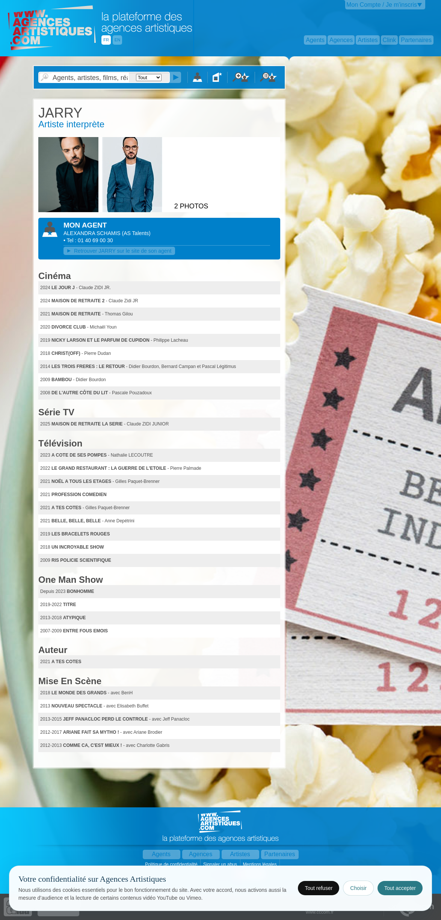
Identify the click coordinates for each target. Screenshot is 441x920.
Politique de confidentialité (172, 864)
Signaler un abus (220, 864)
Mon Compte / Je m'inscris (381, 5)
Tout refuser (318, 888)
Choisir (358, 888)
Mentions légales (260, 864)
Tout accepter (400, 888)
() (136, 233)
